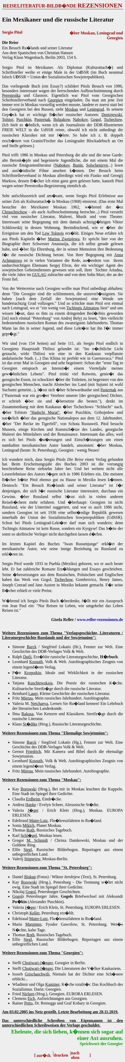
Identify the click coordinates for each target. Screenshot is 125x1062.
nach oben (75, 1055)
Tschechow (113, 119)
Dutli (27, 657)
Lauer (33, 693)
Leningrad (95, 109)
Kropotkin (32, 673)
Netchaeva (39, 703)
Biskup (30, 877)
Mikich (28, 825)
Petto (28, 1003)
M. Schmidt (37, 840)
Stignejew (32, 859)
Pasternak (42, 119)
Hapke (30, 804)
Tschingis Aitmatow (82, 308)
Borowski (29, 789)
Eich (31, 998)
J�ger (33, 810)
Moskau (71, 109)
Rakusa (27, 714)
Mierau (27, 698)
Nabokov (80, 119)
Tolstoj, (8, 119)
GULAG (39, 274)
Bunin (78, 165)
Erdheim (33, 799)
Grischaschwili (37, 974)
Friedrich (33, 751)
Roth (31, 830)
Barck (32, 647)
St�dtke (30, 724)
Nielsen (28, 994)
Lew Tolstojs (53, 233)
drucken (61, 1055)
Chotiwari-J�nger (37, 963)
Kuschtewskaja (40, 683)
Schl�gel (28, 835)
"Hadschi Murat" (45, 412)
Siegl (28, 849)
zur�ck (44, 1055)
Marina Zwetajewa (63, 239)
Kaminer (52, 984)
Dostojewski (111, 114)
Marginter (33, 924)
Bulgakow (61, 119)
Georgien (55, 100)
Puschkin (23, 119)
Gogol (96, 119)
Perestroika (11, 95)
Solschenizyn (97, 165)
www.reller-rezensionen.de (100, 619)
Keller (34, 913)
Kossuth (36, 661)
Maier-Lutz (38, 820)
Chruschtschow (14, 212)
